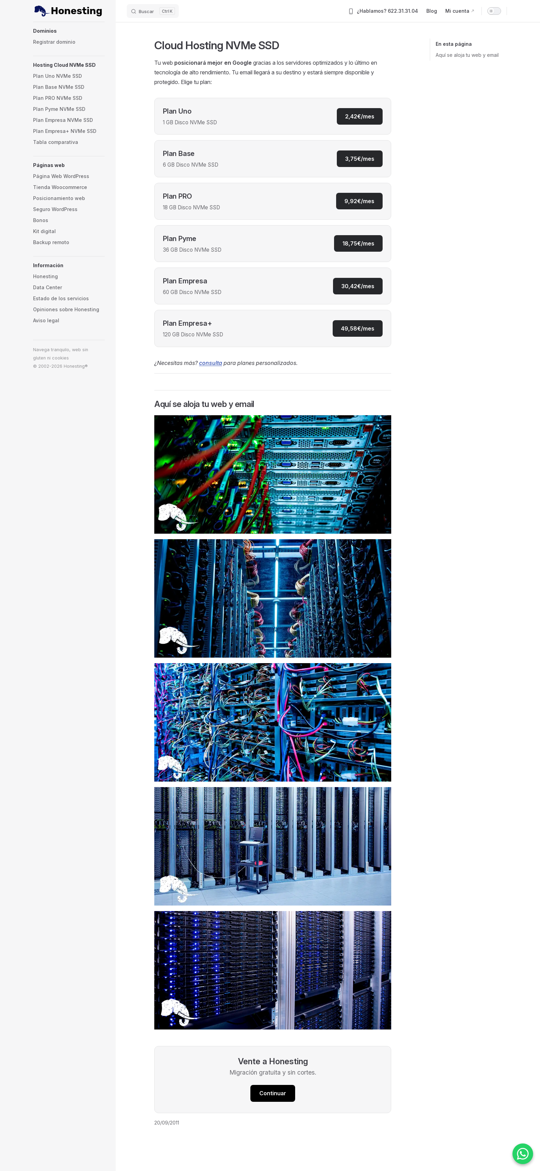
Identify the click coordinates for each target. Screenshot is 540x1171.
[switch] (494, 11)
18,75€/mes (358, 243)
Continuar (272, 1093)
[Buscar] (153, 11)
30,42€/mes (357, 286)
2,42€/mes (359, 116)
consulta (210, 362)
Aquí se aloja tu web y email (467, 55)
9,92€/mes (359, 201)
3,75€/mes (359, 158)
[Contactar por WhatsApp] (522, 1153)
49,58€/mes (357, 328)
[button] (69, 30)
